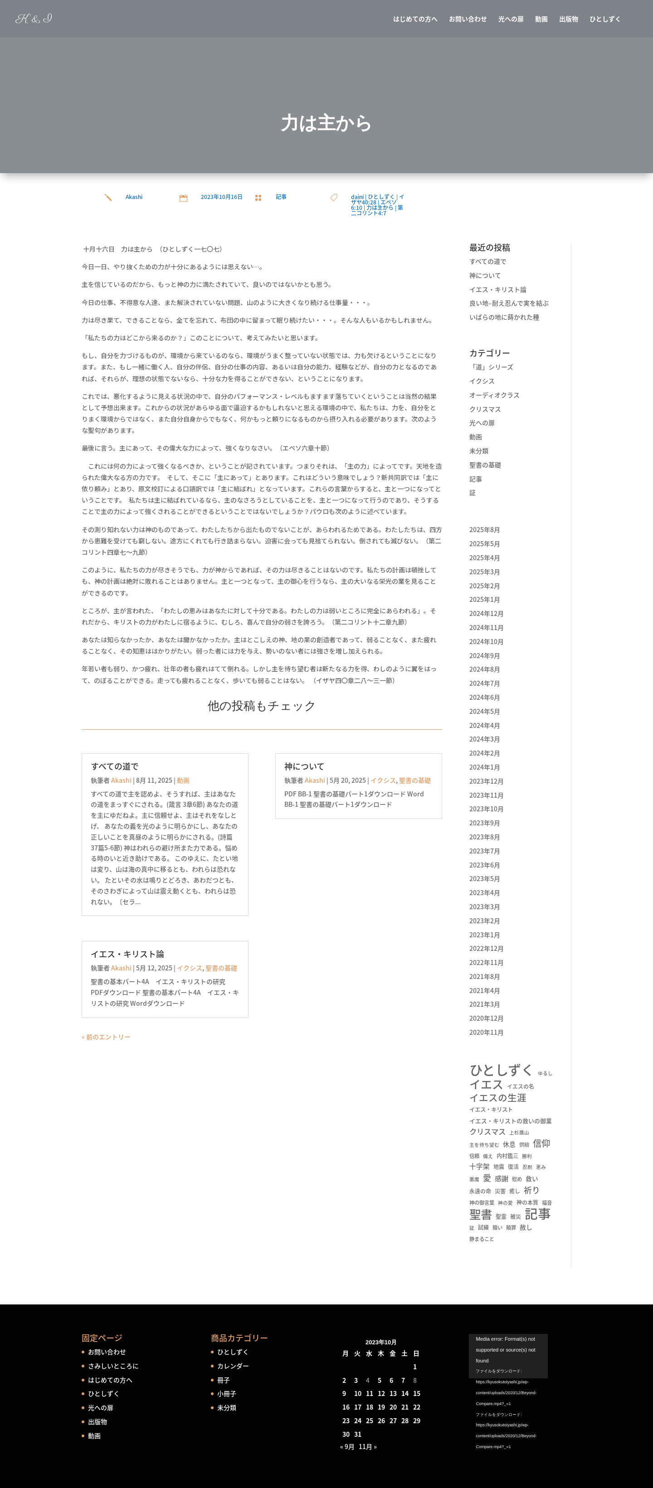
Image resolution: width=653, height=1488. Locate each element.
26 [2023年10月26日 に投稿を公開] (381, 1420)
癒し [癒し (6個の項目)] (514, 1191)
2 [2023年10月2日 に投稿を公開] (344, 1380)
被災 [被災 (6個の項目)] (515, 1216)
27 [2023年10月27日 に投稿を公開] (393, 1420)
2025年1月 (484, 599)
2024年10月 (486, 641)
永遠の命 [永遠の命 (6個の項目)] (480, 1191)
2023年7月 (484, 850)
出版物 (568, 19)
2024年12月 (486, 613)
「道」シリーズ (491, 366)
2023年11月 (486, 795)
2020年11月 (486, 1032)
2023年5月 (484, 878)
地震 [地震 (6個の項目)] (498, 1167)
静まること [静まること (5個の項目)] (481, 1239)
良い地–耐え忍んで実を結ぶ (509, 302)
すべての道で (115, 766)
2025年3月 (484, 571)
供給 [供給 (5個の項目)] (524, 1145)
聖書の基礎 (221, 967)
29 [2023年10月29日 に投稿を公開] (416, 1420)
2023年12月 (486, 780)
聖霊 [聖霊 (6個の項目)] (501, 1216)
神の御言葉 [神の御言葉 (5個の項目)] (481, 1203)
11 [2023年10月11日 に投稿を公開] (369, 1393)
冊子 (223, 1379)
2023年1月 (484, 934)
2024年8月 (484, 669)
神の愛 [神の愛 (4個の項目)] (505, 1202)
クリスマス (485, 408)
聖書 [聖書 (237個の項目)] (480, 1214)
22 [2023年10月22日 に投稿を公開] (416, 1406)
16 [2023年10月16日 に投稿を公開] (346, 1406)
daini (357, 197)
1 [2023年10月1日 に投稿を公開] (415, 1366)
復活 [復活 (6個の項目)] (513, 1167)
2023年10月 (486, 808)
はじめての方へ (415, 19)
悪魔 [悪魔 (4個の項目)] (474, 1179)
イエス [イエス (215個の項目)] (486, 1084)
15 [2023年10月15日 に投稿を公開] (416, 1393)
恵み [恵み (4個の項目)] (541, 1166)
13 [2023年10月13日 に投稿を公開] (393, 1393)
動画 (541, 19)
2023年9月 (484, 822)
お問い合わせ (468, 19)
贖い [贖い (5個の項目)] (497, 1227)
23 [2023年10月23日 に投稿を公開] (346, 1420)
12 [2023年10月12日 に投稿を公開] (381, 1393)
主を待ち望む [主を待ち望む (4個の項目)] (484, 1144)
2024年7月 (484, 683)
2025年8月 (484, 529)
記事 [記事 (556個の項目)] (538, 1213)
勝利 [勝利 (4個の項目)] (527, 1156)
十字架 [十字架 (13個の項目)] (479, 1166)
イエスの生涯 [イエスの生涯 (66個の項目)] (497, 1097)
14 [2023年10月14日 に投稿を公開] (405, 1393)
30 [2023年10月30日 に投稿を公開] (346, 1434)
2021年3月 (484, 1003)
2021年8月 (484, 976)
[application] (520, 1362)
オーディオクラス (494, 394)
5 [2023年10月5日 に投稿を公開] (379, 1380)
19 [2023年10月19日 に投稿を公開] (381, 1406)
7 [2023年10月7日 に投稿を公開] (403, 1380)
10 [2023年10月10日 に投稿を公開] (357, 1393)
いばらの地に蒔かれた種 (504, 316)
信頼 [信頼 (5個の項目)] (474, 1156)
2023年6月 (484, 864)
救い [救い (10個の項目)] (532, 1178)
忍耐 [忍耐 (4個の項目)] (527, 1166)
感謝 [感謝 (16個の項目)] (501, 1178)
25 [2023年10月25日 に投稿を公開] (369, 1420)
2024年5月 (484, 711)
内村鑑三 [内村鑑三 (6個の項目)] (507, 1156)
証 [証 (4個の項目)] (471, 1227)
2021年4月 (484, 990)
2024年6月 (484, 697)
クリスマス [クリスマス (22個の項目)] (487, 1131)
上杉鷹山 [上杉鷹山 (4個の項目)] (519, 1132)
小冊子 (226, 1393)
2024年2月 (484, 752)
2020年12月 (486, 1018)
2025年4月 (484, 557)
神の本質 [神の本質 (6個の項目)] (527, 1202)
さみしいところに (113, 1365)
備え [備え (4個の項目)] (488, 1156)
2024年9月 (484, 655)
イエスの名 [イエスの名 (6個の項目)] (520, 1086)
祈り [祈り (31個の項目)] (532, 1190)
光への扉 (511, 19)
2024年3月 (484, 738)
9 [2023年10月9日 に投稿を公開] (344, 1393)
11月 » (368, 1446)
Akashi (134, 197)
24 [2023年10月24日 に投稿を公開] (357, 1420)
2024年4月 (484, 725)
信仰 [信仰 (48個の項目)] (541, 1143)
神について (304, 766)
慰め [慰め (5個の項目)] (517, 1179)
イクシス (189, 967)
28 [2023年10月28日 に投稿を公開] (405, 1420)
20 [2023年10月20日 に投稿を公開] (393, 1406)
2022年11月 (486, 962)
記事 (281, 197)
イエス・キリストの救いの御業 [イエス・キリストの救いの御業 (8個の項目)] (510, 1120)
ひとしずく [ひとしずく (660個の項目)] (501, 1069)
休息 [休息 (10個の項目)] (509, 1144)
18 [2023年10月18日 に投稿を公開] (369, 1406)
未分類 (478, 450)
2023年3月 (484, 906)
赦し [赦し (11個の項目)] (526, 1226)
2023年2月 (484, 920)
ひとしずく (605, 19)
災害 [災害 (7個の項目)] (500, 1191)
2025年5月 (484, 543)
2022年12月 (486, 948)
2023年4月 (484, 892)
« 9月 (347, 1446)
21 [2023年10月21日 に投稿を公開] (405, 1406)
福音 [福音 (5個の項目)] (547, 1203)
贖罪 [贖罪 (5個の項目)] (511, 1227)
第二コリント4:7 (377, 210)
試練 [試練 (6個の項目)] (483, 1227)
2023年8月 (484, 836)
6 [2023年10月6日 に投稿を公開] (391, 1380)
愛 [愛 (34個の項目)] (487, 1178)
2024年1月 (484, 766)
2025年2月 (484, 585)
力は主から (380, 208)
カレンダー (233, 1365)
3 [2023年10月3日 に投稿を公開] (356, 1380)
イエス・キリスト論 (127, 954)
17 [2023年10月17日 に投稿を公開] (357, 1406)
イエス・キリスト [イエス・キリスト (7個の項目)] (491, 1109)
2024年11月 (486, 627)
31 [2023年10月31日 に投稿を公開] (357, 1434)
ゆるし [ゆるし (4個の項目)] (545, 1073)
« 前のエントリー (106, 1036)
